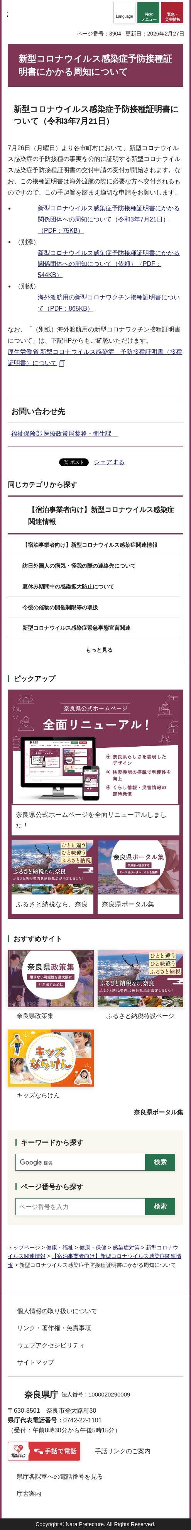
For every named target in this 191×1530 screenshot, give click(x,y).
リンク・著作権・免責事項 (54, 1328)
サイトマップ (35, 1362)
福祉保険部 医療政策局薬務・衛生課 (64, 433)
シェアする (109, 462)
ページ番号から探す (52, 1187)
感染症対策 (126, 1247)
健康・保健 (92, 1247)
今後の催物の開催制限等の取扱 (60, 607)
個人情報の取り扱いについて (57, 1311)
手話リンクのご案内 (122, 1451)
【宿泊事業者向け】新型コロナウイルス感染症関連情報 (101, 516)
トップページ (24, 1247)
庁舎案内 (29, 1493)
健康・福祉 (59, 1247)
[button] (124, 12)
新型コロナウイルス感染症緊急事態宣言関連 (76, 628)
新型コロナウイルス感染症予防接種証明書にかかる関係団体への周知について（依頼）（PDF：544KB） (109, 264)
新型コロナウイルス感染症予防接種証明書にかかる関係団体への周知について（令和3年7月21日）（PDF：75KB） (109, 219)
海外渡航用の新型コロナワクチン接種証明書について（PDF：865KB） (109, 303)
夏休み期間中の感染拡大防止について (68, 586)
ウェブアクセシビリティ (51, 1345)
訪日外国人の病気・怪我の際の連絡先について (79, 566)
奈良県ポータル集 (158, 1112)
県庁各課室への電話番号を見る (60, 1476)
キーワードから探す (52, 1142)
